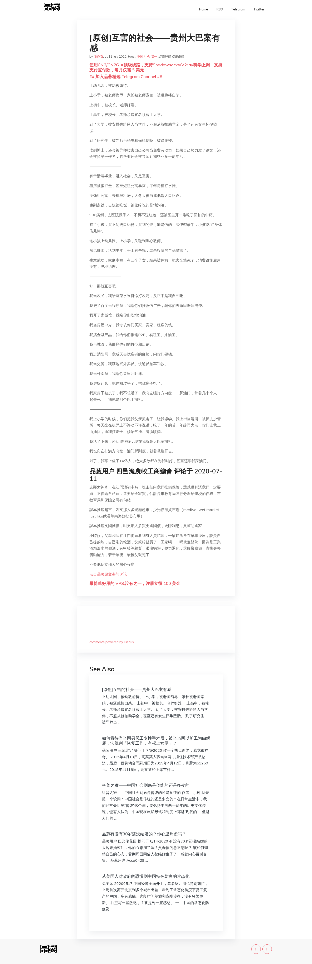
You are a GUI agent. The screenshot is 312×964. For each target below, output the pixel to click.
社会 (147, 56)
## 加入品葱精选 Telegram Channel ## (125, 76)
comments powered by (111, 642)
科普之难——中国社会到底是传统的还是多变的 (145, 785)
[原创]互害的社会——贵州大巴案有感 (136, 689)
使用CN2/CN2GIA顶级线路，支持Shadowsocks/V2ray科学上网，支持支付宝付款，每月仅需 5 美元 (155, 67)
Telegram (238, 9)
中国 (140, 56)
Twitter (258, 9)
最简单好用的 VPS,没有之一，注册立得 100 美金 (134, 583)
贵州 (154, 56)
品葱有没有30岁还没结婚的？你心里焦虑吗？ (144, 833)
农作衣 (98, 56)
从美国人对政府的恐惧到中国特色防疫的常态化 (145, 876)
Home (203, 9)
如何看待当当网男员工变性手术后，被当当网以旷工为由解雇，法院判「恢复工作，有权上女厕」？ (156, 740)
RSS (219, 9)
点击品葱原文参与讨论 (108, 574)
